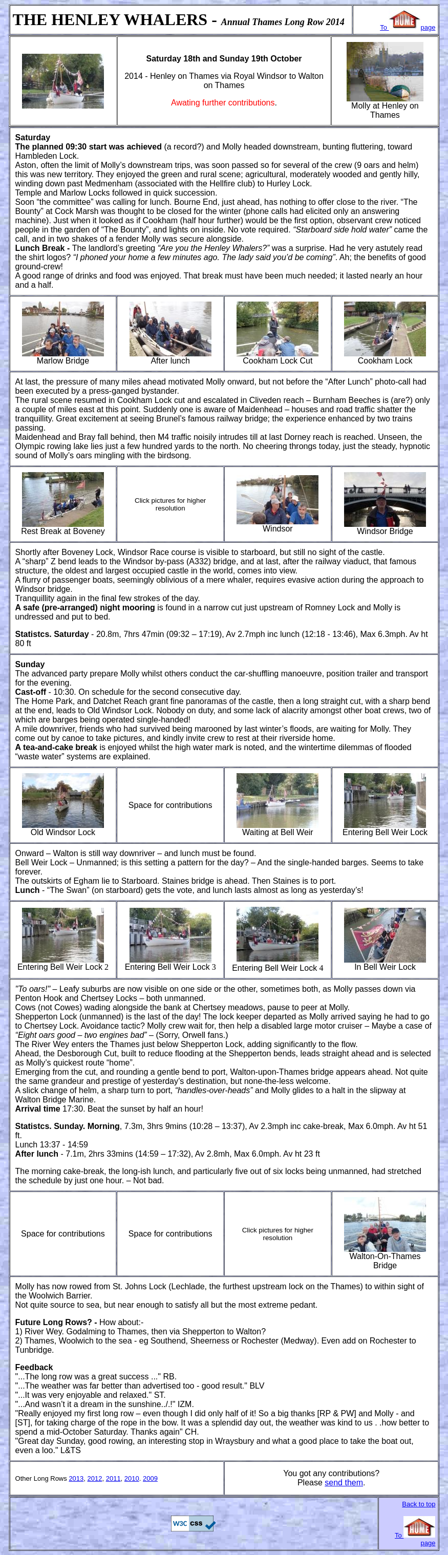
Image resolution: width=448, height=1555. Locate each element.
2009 (150, 1478)
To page (407, 27)
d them (350, 1482)
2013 (76, 1478)
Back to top (418, 1504)
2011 (113, 1478)
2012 (95, 1478)
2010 (131, 1478)
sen (331, 1482)
